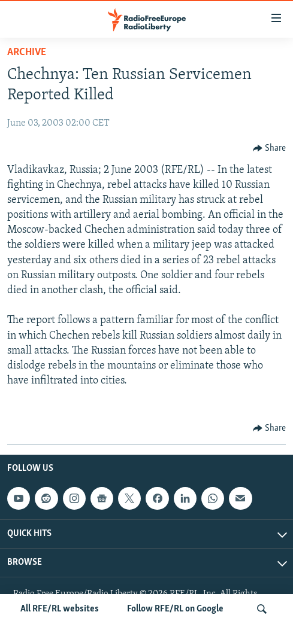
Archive (26, 52)
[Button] (269, 148)
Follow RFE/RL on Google (175, 609)
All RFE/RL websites (59, 609)
